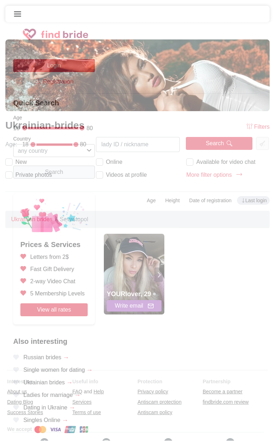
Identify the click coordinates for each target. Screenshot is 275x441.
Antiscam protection (160, 402)
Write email (134, 306)
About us (17, 391)
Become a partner (222, 391)
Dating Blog (20, 402)
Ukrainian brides (32, 219)
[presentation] (158, 274)
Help (98, 391)
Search (219, 143)
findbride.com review (226, 402)
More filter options (214, 175)
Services (82, 402)
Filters (258, 126)
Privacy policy (153, 391)
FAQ (77, 391)
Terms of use (86, 412)
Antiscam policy (155, 412)
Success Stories (25, 412)
